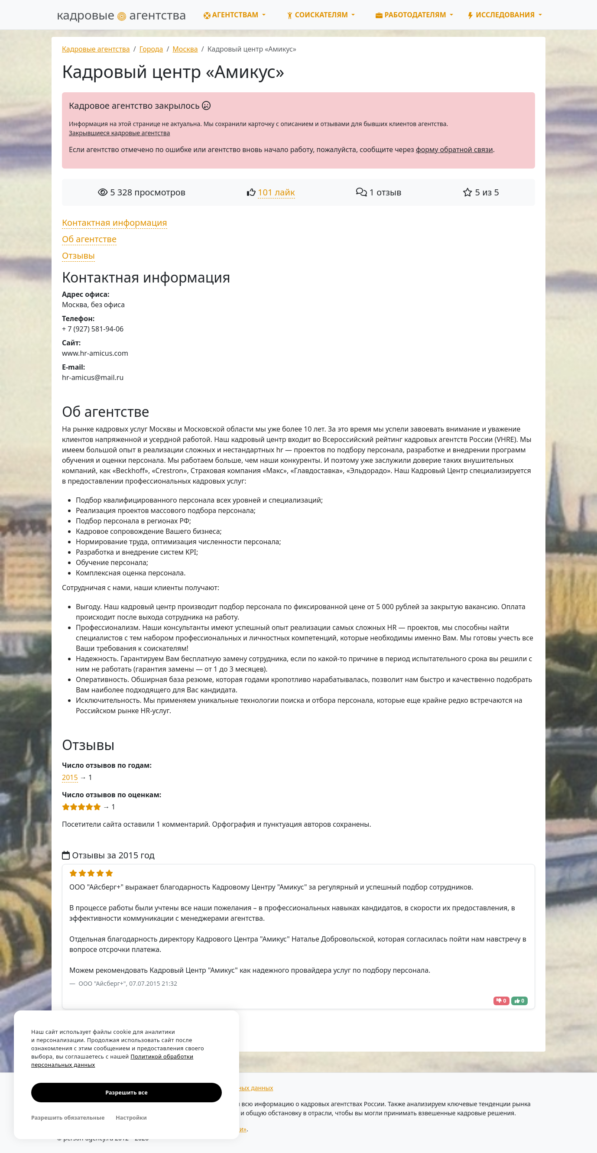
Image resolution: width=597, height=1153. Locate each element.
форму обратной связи (454, 149)
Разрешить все (126, 1092)
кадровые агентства (121, 14)
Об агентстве (89, 239)
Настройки (131, 1117)
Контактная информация (114, 222)
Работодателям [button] (412, 14)
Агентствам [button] (232, 14)
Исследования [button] (501, 14)
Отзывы (78, 255)
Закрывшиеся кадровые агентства (119, 133)
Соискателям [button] (318, 14)
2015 (70, 777)
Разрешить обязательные (67, 1117)
